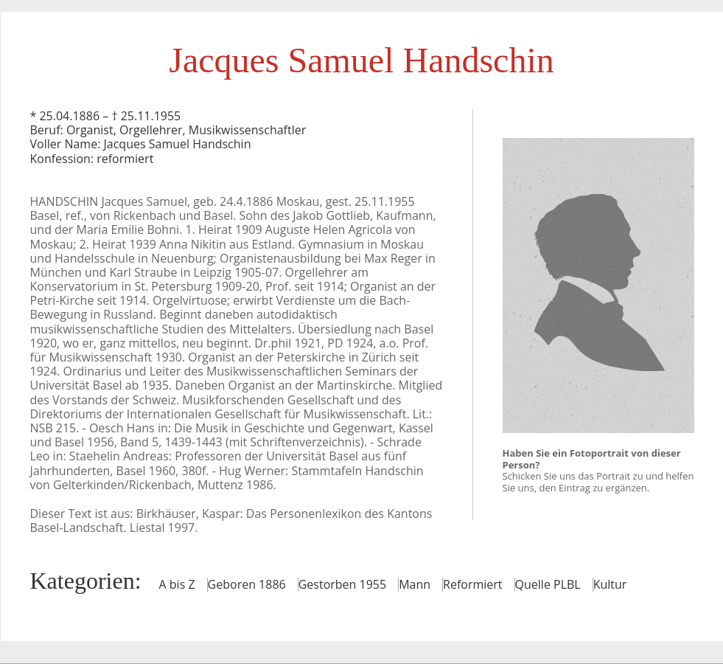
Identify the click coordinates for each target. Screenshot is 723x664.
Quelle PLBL (548, 584)
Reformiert (472, 584)
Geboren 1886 (247, 584)
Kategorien (82, 580)
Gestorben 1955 (342, 584)
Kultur (610, 584)
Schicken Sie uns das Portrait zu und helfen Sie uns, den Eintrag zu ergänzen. (598, 481)
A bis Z (177, 584)
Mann (414, 584)
